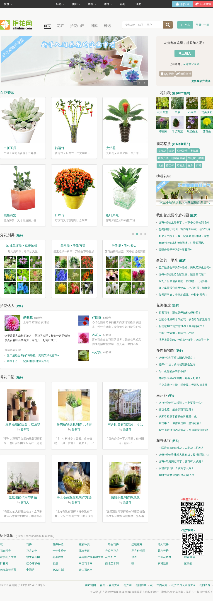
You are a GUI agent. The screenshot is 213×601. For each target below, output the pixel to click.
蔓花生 (207, 131)
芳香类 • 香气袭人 (124, 246)
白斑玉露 (10, 148)
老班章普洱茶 (8, 569)
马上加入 (184, 53)
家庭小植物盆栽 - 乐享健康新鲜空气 (185, 202)
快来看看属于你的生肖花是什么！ (177, 416)
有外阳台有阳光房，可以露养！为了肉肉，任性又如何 (125, 424)
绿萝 (171, 150)
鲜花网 (4, 563)
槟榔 (198, 165)
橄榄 (201, 158)
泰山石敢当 (85, 569)
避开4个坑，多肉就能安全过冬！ (177, 364)
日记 (107, 26)
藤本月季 (163, 158)
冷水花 (162, 150)
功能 (92, 4)
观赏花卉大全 (8, 557)
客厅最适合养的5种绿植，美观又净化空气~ (33, 355)
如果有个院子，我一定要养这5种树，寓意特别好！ (182, 236)
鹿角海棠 (10, 215)
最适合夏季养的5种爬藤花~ (174, 249)
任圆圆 (97, 317)
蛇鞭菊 (163, 131)
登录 (198, 25)
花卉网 (17, 25)
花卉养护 (163, 550)
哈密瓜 (181, 165)
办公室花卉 (112, 550)
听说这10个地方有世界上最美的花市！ (180, 326)
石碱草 (192, 112)
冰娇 (160, 165)
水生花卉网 (33, 557)
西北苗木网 (112, 563)
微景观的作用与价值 (23, 497)
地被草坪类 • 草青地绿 (22, 246)
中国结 (30, 569)
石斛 (55, 563)
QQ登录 (169, 73)
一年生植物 (59, 550)
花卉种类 (5, 550)
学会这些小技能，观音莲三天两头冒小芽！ (183, 384)
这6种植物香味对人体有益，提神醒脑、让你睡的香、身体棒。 (182, 455)
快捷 (8, 4)
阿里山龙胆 (192, 132)
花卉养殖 (84, 550)
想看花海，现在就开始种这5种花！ (178, 312)
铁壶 (134, 557)
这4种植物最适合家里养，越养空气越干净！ (181, 275)
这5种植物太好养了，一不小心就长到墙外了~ (182, 223)
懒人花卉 (163, 544)
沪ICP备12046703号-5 (31, 585)
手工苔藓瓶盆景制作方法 (74, 497)
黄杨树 (192, 158)
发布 (187, 25)
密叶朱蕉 (112, 215)
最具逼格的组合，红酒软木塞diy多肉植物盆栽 (22, 424)
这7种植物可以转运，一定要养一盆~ (179, 402)
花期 (124, 4)
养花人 (97, 335)
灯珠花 (59, 215)
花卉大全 (31, 550)
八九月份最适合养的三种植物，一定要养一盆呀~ (183, 282)
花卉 (60, 26)
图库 (94, 26)
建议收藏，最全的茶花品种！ (175, 409)
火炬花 (111, 148)
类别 (76, 4)
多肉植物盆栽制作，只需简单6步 (74, 424)
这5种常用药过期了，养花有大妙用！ (180, 461)
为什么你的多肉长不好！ (172, 371)
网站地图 (90, 585)
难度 (140, 4)
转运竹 (59, 148)
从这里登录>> (191, 64)
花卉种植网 (138, 550)
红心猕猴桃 (33, 563)
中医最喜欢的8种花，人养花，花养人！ (181, 447)
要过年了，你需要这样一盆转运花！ (179, 423)
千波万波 (177, 131)
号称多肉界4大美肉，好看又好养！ (178, 378)
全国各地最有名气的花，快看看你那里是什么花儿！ (183, 320)
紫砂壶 (188, 563)
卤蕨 (177, 112)
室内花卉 (162, 585)
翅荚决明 (206, 112)
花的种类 (84, 544)
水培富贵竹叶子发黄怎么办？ (175, 468)
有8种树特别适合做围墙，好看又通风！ (181, 242)
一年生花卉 (112, 544)
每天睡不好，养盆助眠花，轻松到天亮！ (182, 294)
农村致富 (163, 563)
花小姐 (97, 352)
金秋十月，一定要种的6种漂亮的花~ (29, 361)
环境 (108, 4)
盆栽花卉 (136, 544)
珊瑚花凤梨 (178, 158)
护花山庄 (77, 26)
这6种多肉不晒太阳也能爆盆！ (176, 357)
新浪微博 (185, 73)
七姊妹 (194, 150)
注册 (206, 25)
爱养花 (28, 317)
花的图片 (110, 557)
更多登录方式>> (201, 81)
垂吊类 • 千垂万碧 (73, 246)
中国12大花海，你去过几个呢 (175, 333)
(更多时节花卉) (181, 93)
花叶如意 (162, 112)
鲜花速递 (189, 557)
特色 (60, 4)
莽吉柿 (170, 165)
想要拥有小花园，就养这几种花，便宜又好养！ (183, 230)
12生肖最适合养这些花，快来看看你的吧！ (183, 430)
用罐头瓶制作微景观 (125, 497)
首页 (47, 26)
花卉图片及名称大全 (91, 557)
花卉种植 (58, 544)
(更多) (19, 235)
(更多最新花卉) (181, 144)
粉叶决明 (182, 150)
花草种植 (58, 557)
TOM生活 (58, 569)
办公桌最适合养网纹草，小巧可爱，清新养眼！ (183, 288)
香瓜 (190, 165)
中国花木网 (164, 557)
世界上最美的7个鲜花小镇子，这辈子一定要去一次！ (182, 340)
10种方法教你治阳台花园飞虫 (175, 475)
